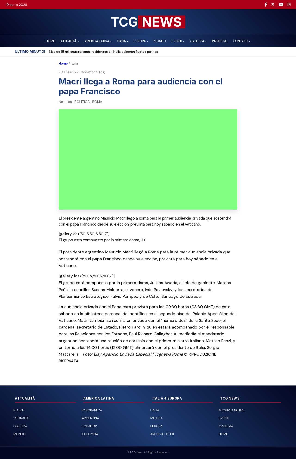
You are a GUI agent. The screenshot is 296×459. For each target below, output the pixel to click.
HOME (50, 41)
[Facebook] (266, 5)
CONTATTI (241, 41)
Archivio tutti (162, 434)
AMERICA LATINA (97, 41)
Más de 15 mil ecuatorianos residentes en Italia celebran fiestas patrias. (104, 52)
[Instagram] (288, 5)
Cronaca (20, 418)
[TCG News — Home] (148, 22)
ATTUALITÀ (70, 41)
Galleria (226, 426)
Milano (156, 418)
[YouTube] (281, 5)
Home (63, 63)
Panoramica (92, 410)
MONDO (160, 41)
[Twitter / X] (273, 5)
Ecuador (89, 426)
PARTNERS (219, 41)
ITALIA (122, 41)
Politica (20, 426)
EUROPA (141, 41)
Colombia (90, 434)
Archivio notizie (232, 410)
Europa (156, 426)
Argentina (90, 418)
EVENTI (178, 41)
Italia (154, 410)
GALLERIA (198, 41)
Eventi (224, 418)
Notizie (19, 410)
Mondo (19, 434)
